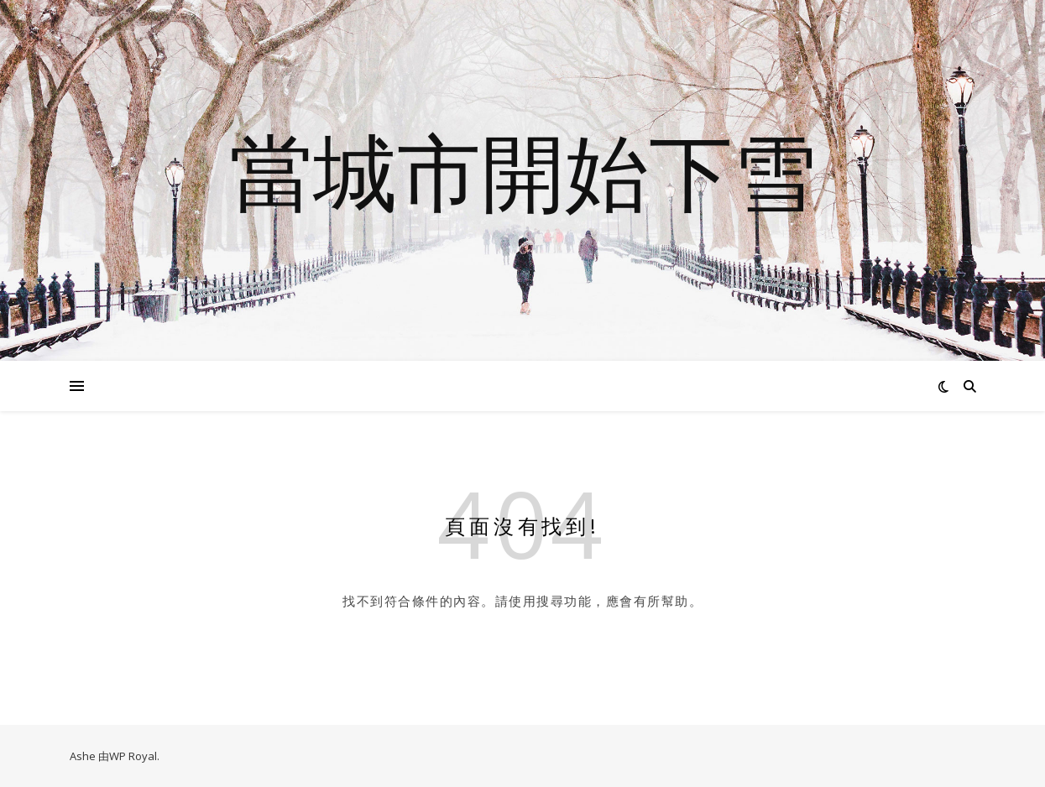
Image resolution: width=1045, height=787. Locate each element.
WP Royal (133, 756)
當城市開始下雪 (523, 170)
